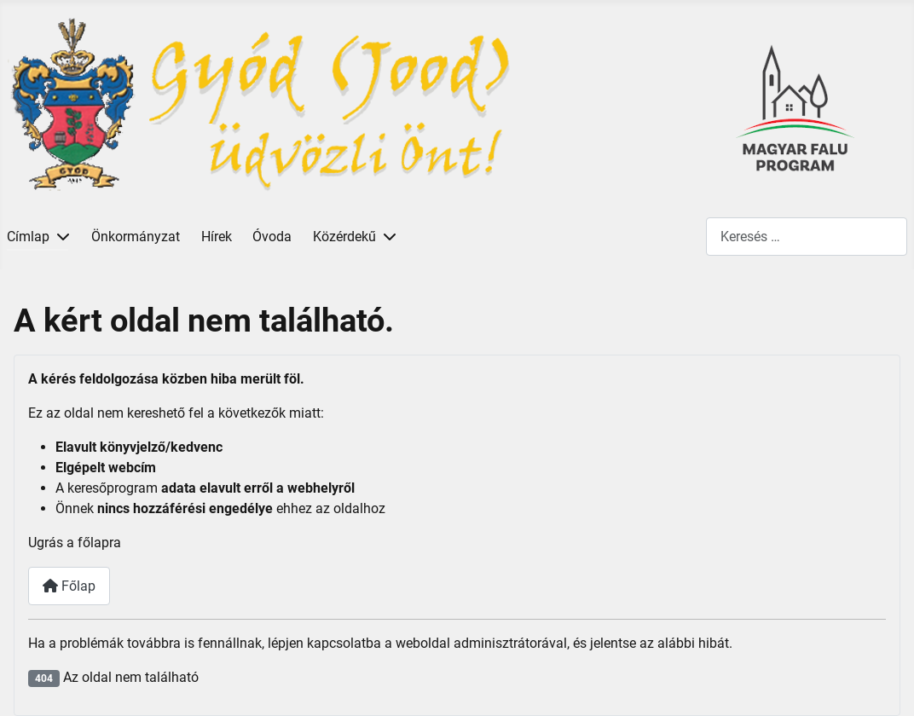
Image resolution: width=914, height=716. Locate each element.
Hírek (216, 236)
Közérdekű (344, 236)
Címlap (28, 236)
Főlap (69, 586)
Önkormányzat (135, 236)
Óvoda (272, 236)
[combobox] (806, 236)
